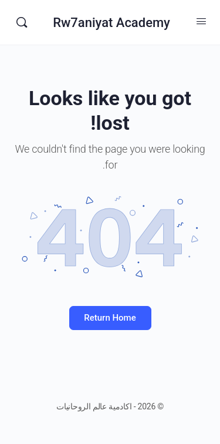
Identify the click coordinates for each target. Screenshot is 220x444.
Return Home (110, 317)
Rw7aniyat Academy (111, 22)
